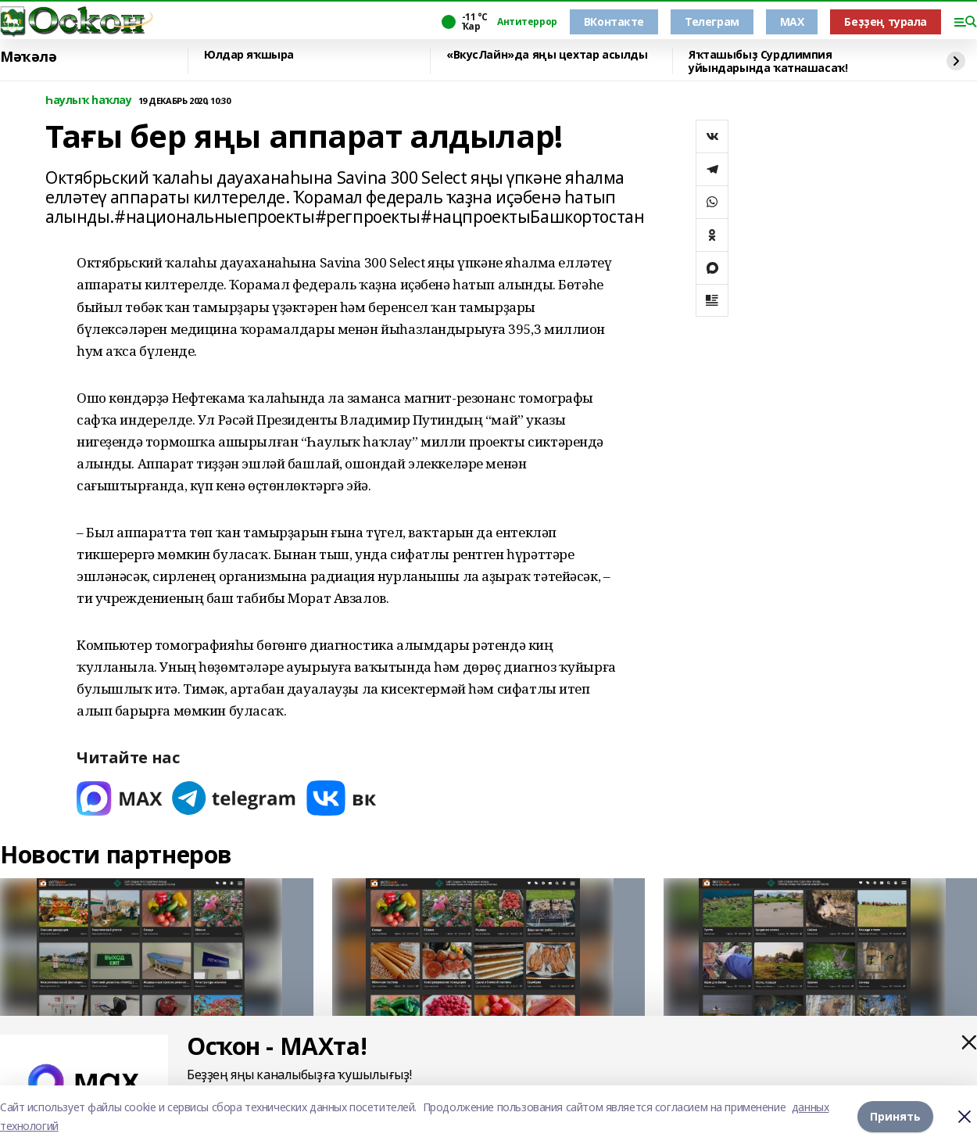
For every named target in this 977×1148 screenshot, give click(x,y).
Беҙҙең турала (885, 21)
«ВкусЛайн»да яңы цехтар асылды (546, 55)
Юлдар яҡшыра (249, 55)
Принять (895, 1116)
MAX (792, 21)
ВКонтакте (614, 21)
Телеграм (712, 21)
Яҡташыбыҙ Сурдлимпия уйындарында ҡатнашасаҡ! (768, 61)
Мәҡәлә (28, 57)
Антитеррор (527, 22)
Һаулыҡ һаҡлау (88, 100)
